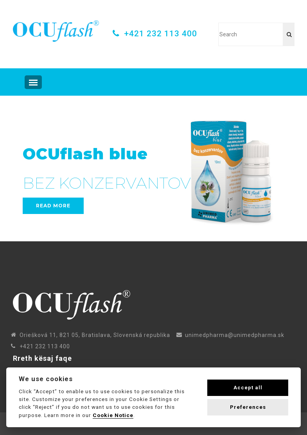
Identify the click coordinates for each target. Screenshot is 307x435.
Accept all (247, 387)
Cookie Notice (113, 415)
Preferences (248, 407)
